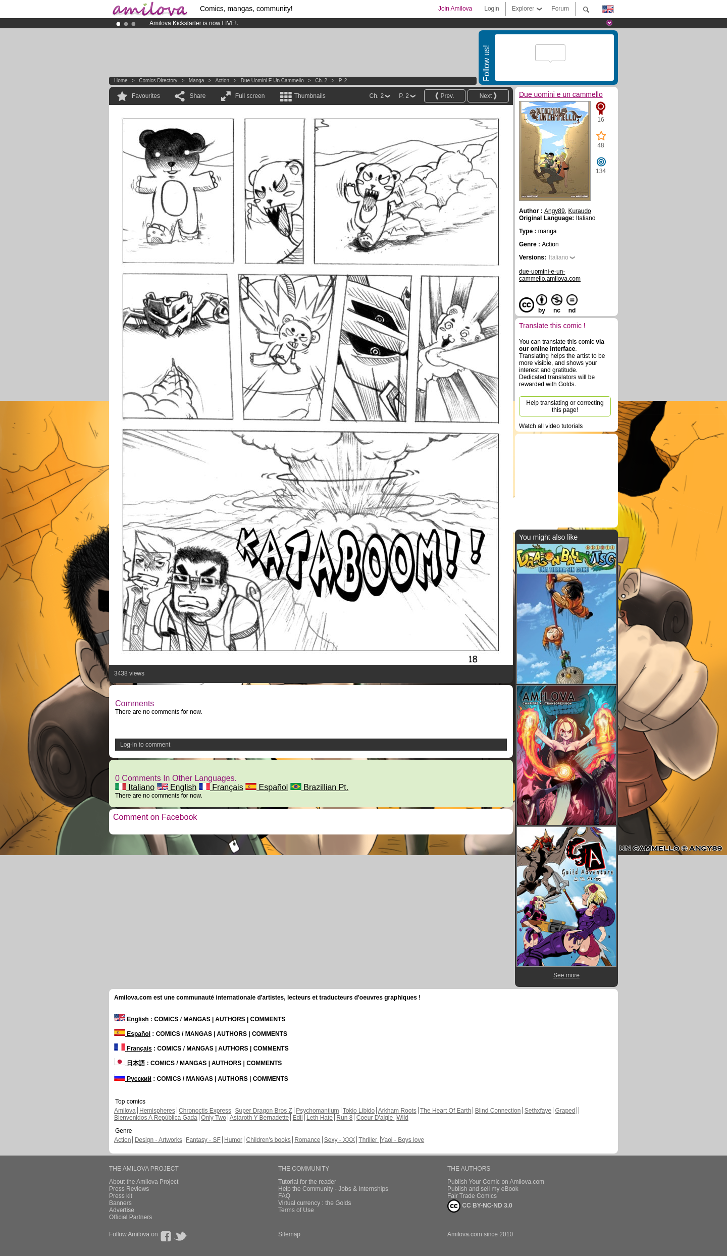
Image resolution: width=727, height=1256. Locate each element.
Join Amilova (455, 8)
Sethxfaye (538, 1110)
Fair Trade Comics (472, 1195)
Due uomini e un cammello (272, 80)
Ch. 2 (321, 80)
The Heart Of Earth (445, 1110)
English (177, 787)
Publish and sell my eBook (482, 1188)
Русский (132, 1078)
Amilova (125, 1110)
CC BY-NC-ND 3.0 (479, 1206)
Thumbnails (310, 95)
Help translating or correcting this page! (564, 406)
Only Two (213, 1117)
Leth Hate (319, 1117)
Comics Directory (158, 80)
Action (222, 80)
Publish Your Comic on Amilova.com (495, 1181)
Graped (565, 1110)
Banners (120, 1203)
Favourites (146, 95)
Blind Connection (498, 1110)
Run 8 (344, 1117)
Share (197, 95)
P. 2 (343, 80)
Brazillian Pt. (319, 787)
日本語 (129, 1063)
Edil (298, 1117)
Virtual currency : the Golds (314, 1203)
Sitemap (289, 1234)
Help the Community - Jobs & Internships (333, 1188)
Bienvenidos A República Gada (155, 1117)
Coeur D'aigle (375, 1117)
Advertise (121, 1210)
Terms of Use (296, 1210)
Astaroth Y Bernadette (259, 1117)
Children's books (268, 1139)
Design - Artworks (158, 1139)
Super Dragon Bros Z (263, 1110)
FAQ (284, 1195)
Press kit (120, 1195)
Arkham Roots (397, 1110)
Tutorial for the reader (307, 1181)
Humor (233, 1139)
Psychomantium (317, 1110)
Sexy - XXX (339, 1139)
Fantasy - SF (203, 1139)
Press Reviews (129, 1188)
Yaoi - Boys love (402, 1139)
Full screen (250, 95)
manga (196, 80)
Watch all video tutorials (551, 426)
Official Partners (130, 1217)
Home (121, 80)
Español (266, 787)
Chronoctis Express (205, 1110)
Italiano (134, 787)
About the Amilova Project (143, 1181)
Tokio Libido (359, 1110)
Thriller (368, 1139)
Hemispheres (157, 1110)
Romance (307, 1139)
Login (491, 8)
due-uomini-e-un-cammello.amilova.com (550, 275)
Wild (402, 1117)
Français (221, 787)
